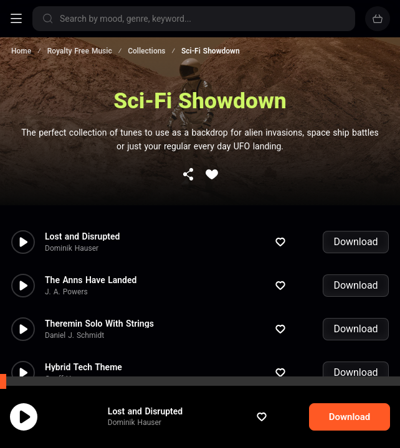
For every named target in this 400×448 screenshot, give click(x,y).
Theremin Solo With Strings (99, 285)
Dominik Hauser (146, 435)
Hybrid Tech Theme (83, 328)
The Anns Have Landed (90, 241)
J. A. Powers (66, 253)
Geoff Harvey (67, 340)
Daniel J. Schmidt (74, 297)
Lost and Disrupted (157, 424)
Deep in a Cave (75, 372)
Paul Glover (64, 384)
